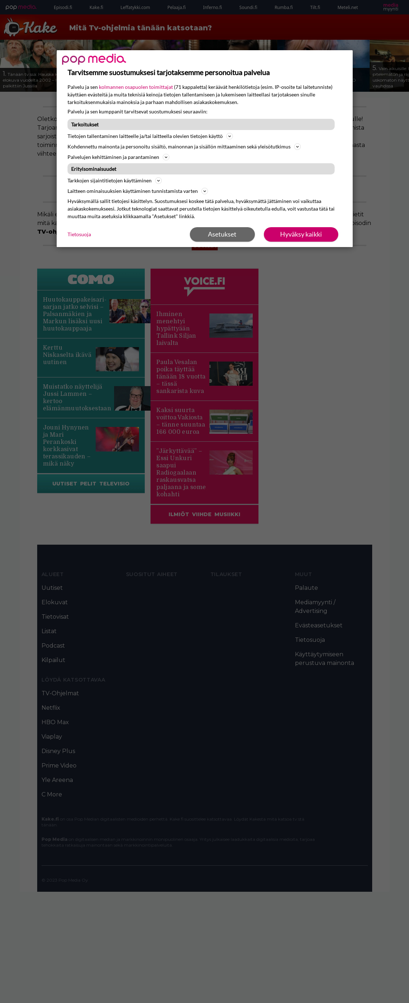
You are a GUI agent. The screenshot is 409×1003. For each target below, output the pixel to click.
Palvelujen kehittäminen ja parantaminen (118, 157)
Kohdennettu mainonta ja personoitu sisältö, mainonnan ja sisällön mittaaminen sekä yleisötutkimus (184, 146)
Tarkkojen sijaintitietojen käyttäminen (115, 180)
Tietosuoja (79, 234)
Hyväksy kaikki (301, 234)
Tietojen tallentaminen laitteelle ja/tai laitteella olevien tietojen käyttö (150, 136)
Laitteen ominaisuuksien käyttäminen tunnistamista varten (138, 191)
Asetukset (222, 234)
